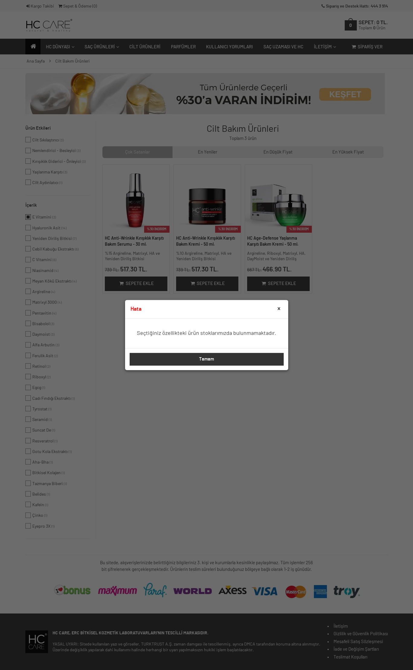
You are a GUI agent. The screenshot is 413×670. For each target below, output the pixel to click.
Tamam (206, 359)
